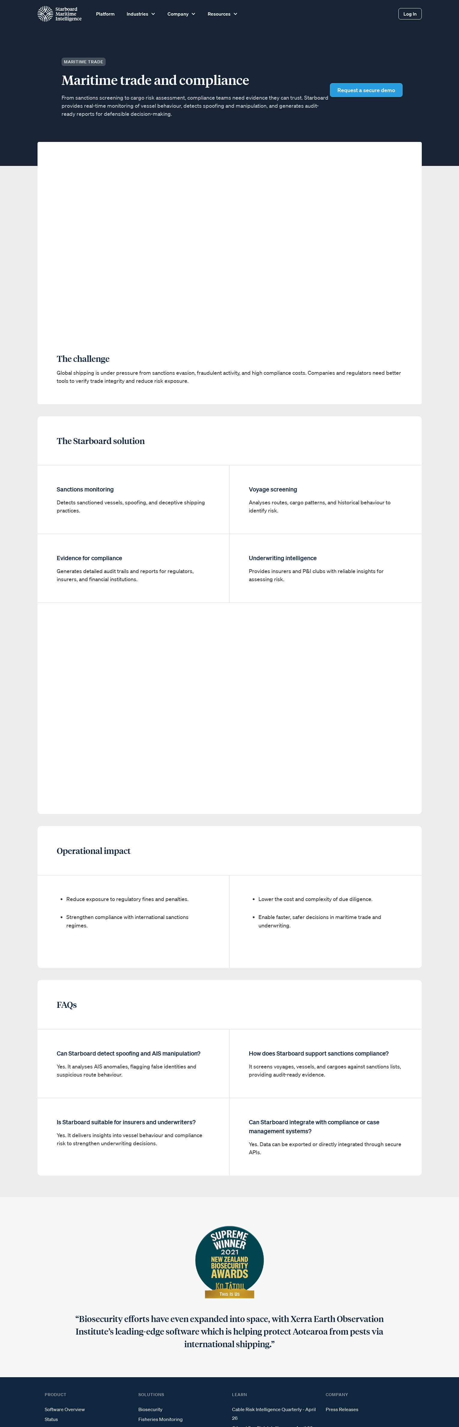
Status (51, 1419)
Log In (410, 14)
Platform (105, 14)
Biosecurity (150, 1409)
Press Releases (342, 1409)
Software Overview (65, 1409)
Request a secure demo (366, 90)
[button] (140, 14)
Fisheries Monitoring (160, 1419)
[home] (60, 14)
